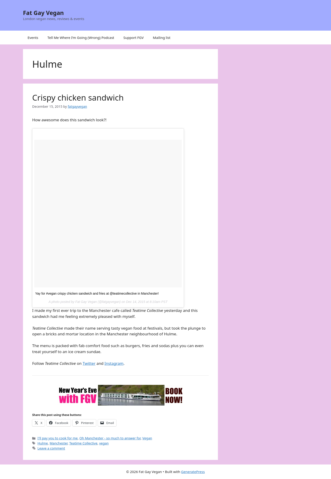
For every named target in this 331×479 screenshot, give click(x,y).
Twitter (89, 363)
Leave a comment (51, 448)
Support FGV (133, 37)
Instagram (114, 363)
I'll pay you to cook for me (57, 438)
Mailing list (161, 37)
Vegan (147, 438)
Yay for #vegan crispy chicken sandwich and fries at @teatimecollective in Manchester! (97, 293)
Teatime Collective (83, 443)
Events (33, 37)
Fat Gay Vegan (43, 13)
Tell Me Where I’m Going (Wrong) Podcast (80, 37)
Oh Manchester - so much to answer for (110, 438)
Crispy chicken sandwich (78, 97)
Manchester (59, 443)
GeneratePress (193, 471)
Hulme (42, 443)
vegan (103, 443)
